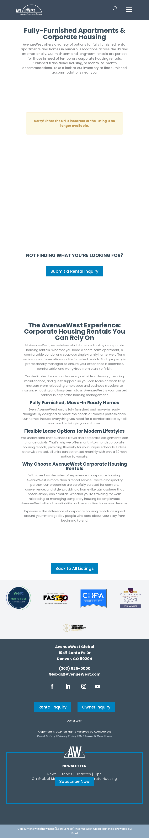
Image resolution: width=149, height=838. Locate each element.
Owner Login (74, 720)
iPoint (74, 833)
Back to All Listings (74, 568)
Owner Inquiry (96, 707)
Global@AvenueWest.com (75, 674)
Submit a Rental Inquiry (74, 271)
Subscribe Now (74, 781)
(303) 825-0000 (74, 668)
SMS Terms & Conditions (95, 736)
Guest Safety (46, 736)
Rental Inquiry (52, 707)
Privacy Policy (66, 736)
